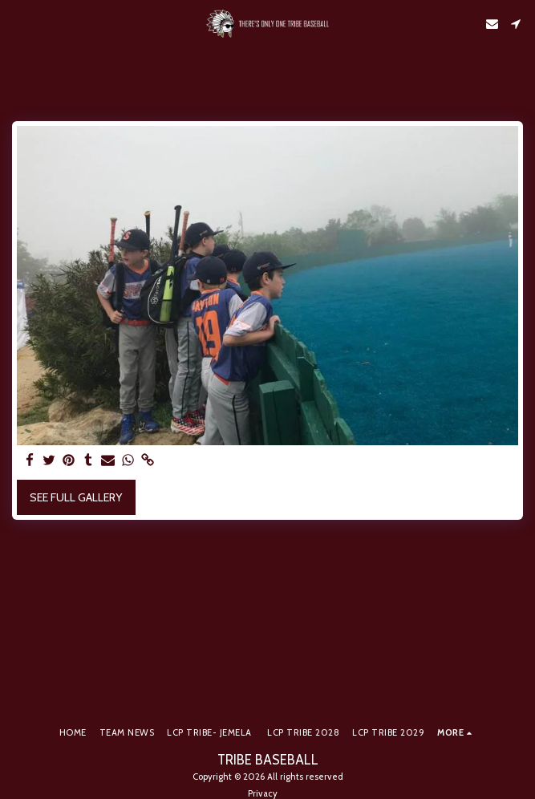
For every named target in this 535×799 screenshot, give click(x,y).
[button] (17, 23)
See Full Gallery (76, 497)
